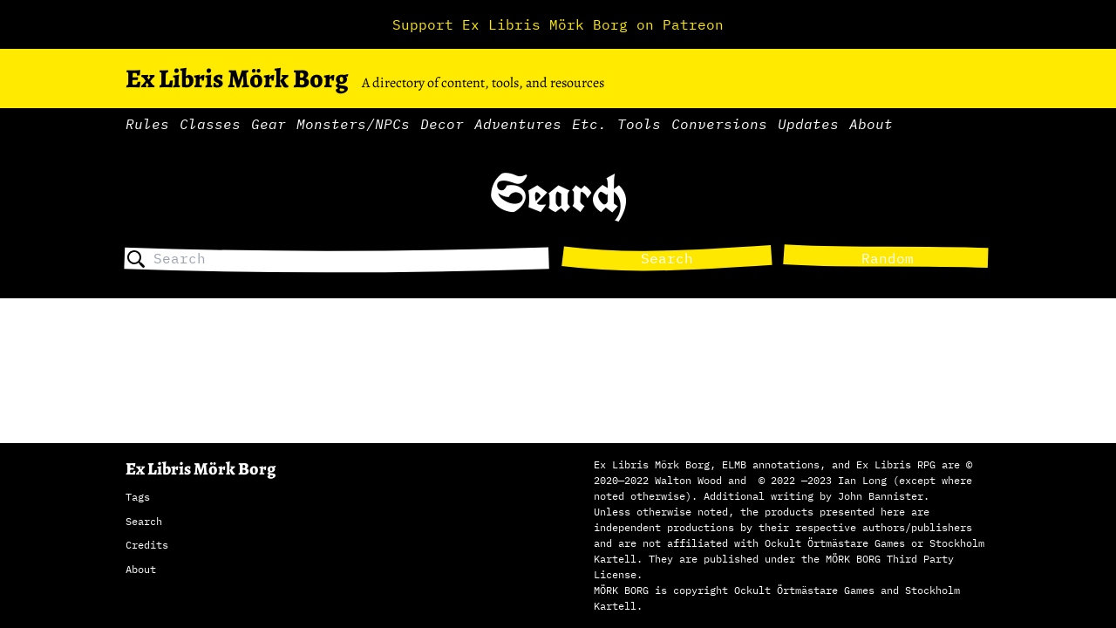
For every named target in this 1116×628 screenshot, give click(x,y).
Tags (138, 496)
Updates (808, 124)
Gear (268, 124)
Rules (147, 124)
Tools (639, 124)
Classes (210, 124)
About (871, 124)
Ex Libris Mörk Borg (237, 78)
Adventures (517, 124)
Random (887, 258)
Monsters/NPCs (353, 124)
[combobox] (351, 259)
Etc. (589, 124)
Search (667, 258)
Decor (442, 124)
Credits (147, 544)
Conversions (719, 124)
